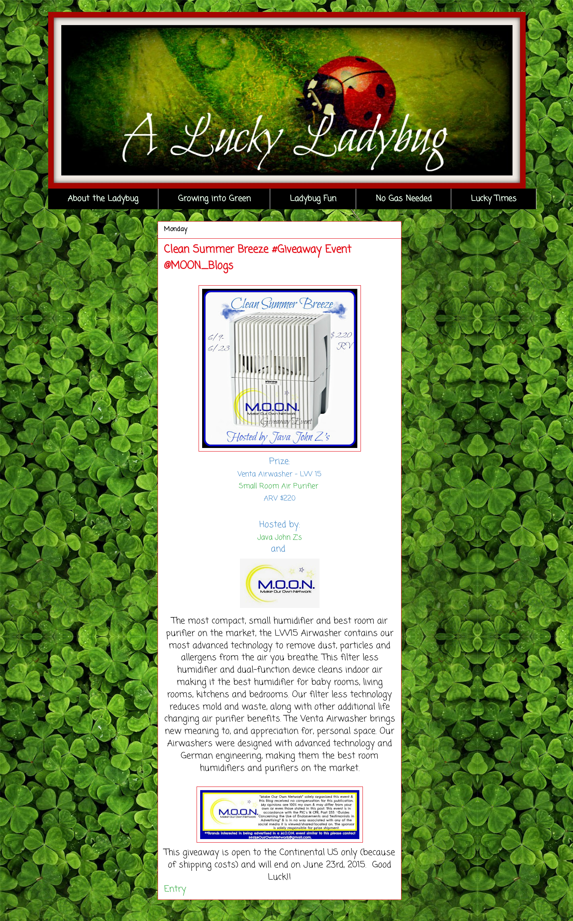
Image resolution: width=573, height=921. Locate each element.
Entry (175, 889)
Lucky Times (493, 199)
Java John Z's (279, 537)
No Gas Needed (404, 199)
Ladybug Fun (313, 199)
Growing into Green (214, 199)
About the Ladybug (103, 199)
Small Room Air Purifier (280, 486)
